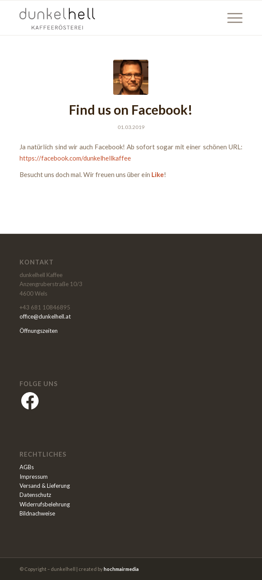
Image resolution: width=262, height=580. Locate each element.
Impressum (34, 476)
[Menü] (230, 17)
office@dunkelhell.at (45, 316)
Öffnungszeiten (39, 330)
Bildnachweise (37, 513)
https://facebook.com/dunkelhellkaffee (75, 158)
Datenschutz (35, 494)
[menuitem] (230, 17)
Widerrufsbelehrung (45, 504)
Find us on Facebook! (131, 109)
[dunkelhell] (109, 17)
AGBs (27, 467)
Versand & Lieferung (45, 485)
